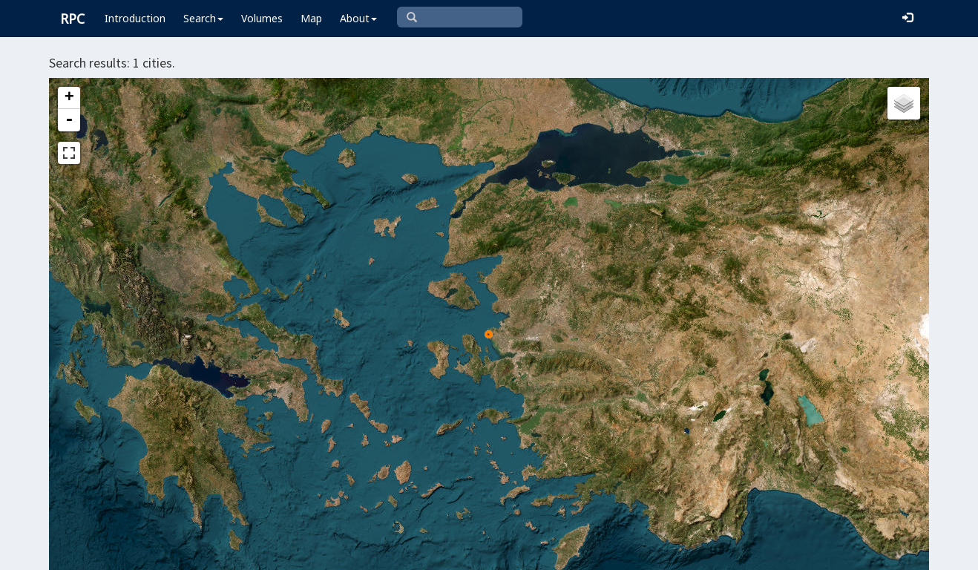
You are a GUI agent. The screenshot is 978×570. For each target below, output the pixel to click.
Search (203, 18)
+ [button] (69, 98)
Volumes (262, 18)
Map (311, 18)
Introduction (135, 18)
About (358, 18)
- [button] (69, 120)
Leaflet (395, 552)
